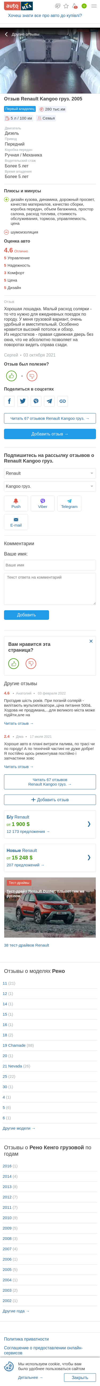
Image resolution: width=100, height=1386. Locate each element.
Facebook (9, 404)
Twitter (22, 404)
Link (63, 404)
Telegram (49, 404)
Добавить (26, 615)
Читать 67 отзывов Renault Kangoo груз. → (50, 418)
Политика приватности (26, 1339)
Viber (36, 404)
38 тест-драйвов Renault (26, 945)
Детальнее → (30, 1377)
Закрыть (80, 1377)
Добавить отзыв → (50, 434)
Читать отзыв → (19, 723)
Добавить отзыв (50, 800)
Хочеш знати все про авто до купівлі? (45, 15)
